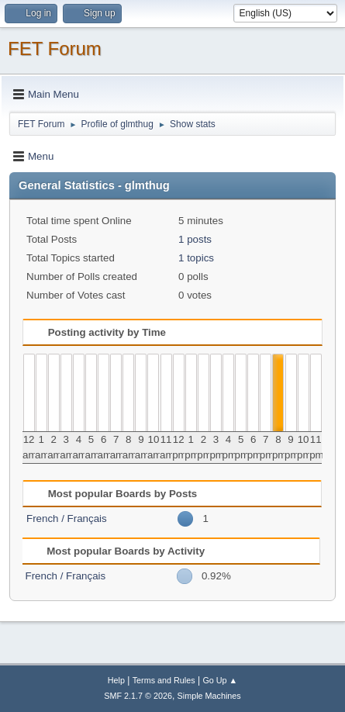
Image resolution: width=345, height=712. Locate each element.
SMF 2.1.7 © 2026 (138, 695)
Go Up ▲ (219, 680)
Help (116, 680)
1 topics (196, 258)
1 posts (195, 239)
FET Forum (55, 48)
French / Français (66, 518)
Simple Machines (209, 695)
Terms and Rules (164, 680)
